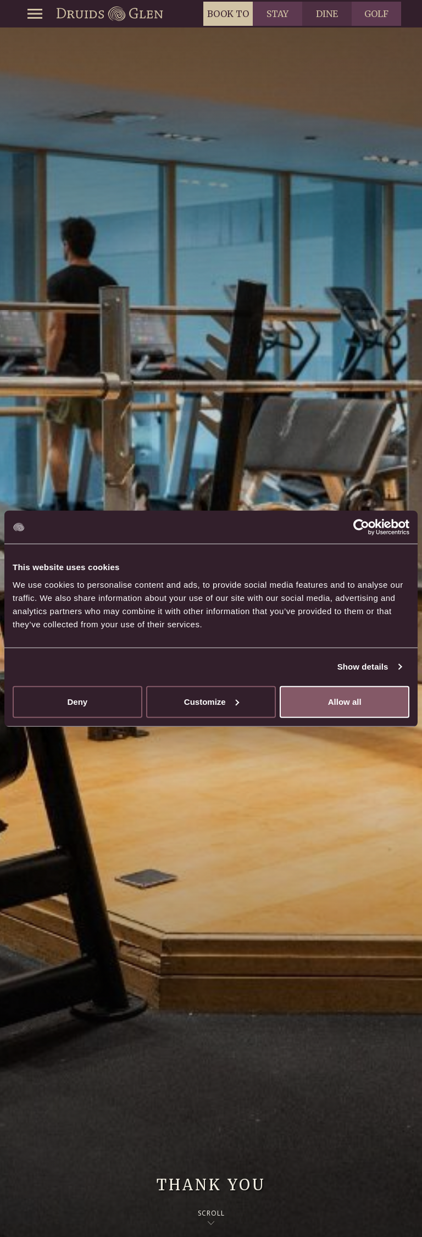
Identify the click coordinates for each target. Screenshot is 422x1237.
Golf (376, 13)
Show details (362, 666)
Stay (277, 13)
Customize (211, 701)
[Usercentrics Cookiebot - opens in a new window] (361, 527)
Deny (77, 701)
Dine (327, 13)
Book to (228, 13)
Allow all (345, 701)
